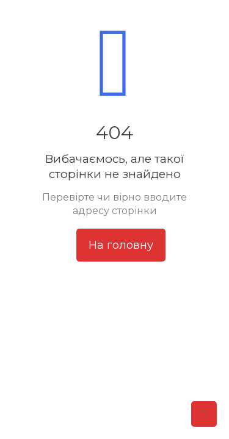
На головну (121, 245)
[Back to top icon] (204, 414)
